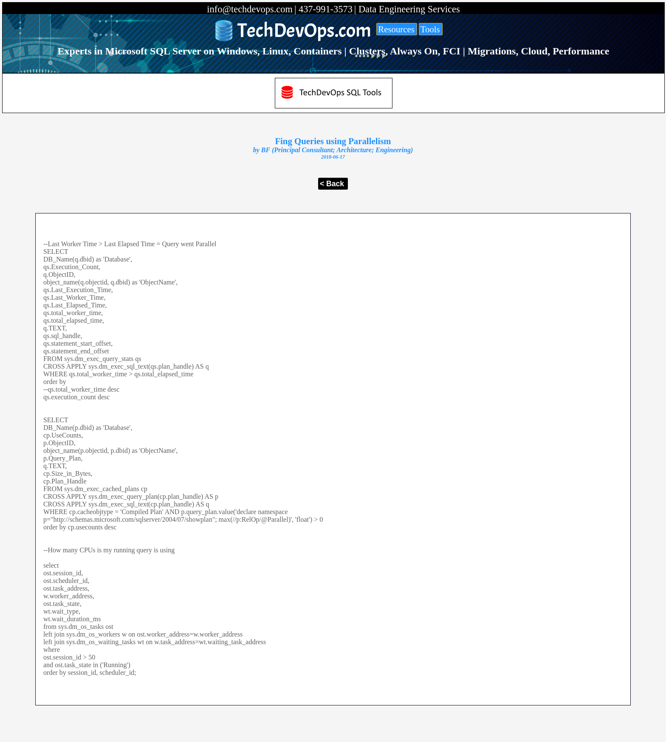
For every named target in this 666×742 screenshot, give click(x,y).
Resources (396, 29)
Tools (430, 29)
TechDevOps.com (304, 30)
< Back (332, 183)
